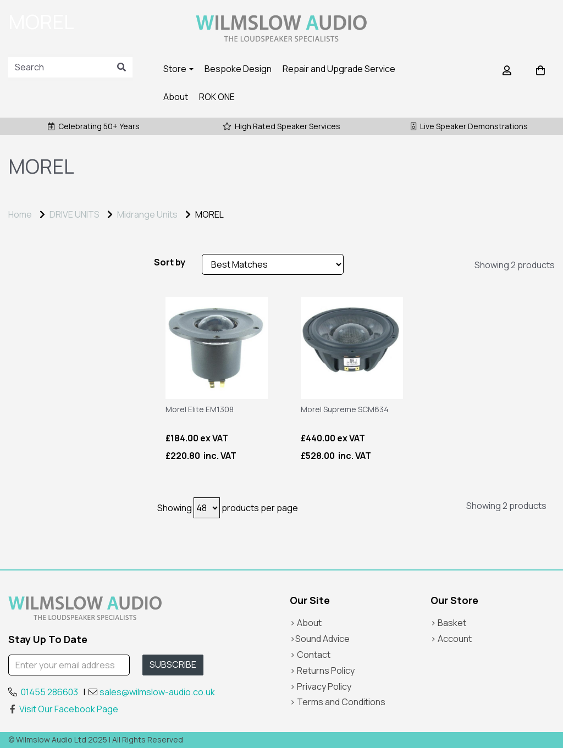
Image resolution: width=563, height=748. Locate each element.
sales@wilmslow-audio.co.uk (157, 692)
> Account (451, 639)
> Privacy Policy (320, 686)
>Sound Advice (320, 639)
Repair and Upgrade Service (339, 69)
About (175, 97)
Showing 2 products (514, 265)
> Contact (310, 655)
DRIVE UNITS (74, 214)
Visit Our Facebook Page (63, 709)
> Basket (448, 623)
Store (178, 69)
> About (306, 623)
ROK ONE (217, 97)
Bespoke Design (238, 69)
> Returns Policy (322, 670)
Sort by (169, 262)
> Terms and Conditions (337, 702)
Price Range (38, 265)
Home (20, 214)
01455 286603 (49, 692)
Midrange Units (147, 214)
